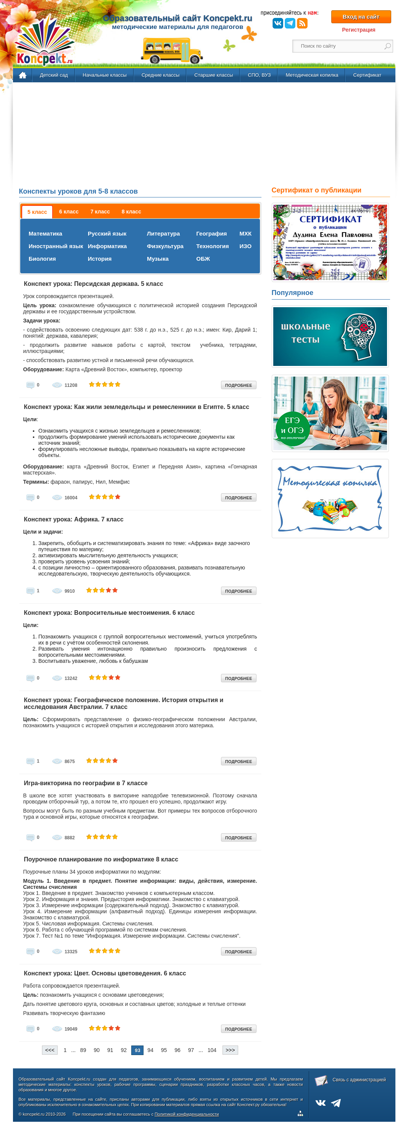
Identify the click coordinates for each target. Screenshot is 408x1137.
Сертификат (367, 75)
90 (97, 1050)
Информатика (107, 246)
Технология (212, 246)
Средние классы (160, 75)
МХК (245, 233)
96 (177, 1050)
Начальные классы (105, 75)
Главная (23, 75)
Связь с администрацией (359, 1079)
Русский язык (107, 233)
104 (212, 1050)
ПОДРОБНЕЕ (238, 385)
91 (110, 1050)
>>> (230, 1050)
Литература (163, 233)
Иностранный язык (56, 246)
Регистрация (359, 30)
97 (191, 1050)
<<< (50, 1050)
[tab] (37, 211)
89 (83, 1050)
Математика (45, 233)
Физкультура (165, 246)
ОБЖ (203, 258)
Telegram (290, 23)
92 (124, 1050)
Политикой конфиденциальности (187, 1114)
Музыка (158, 258)
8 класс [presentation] (131, 211)
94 (150, 1050)
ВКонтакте (278, 23)
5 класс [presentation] (37, 212)
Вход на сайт (361, 16)
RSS (302, 23)
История (100, 258)
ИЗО (245, 246)
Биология (42, 258)
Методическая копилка (311, 75)
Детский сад (54, 75)
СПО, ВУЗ (259, 75)
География (211, 233)
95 (164, 1050)
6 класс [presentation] (69, 211)
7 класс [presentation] (100, 211)
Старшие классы (213, 75)
